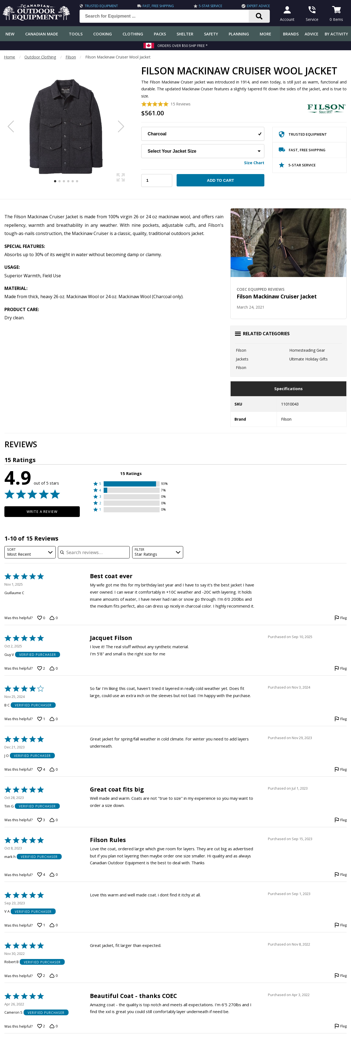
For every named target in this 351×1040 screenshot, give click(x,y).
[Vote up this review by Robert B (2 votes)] (41, 975)
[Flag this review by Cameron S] (341, 1026)
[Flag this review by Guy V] (341, 668)
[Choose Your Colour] (202, 134)
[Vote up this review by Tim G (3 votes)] (41, 820)
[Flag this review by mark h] (341, 874)
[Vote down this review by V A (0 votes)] (53, 925)
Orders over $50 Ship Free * (182, 45)
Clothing (133, 34)
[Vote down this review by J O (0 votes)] (53, 769)
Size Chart (254, 162)
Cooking (102, 34)
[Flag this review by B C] (341, 719)
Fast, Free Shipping (158, 6)
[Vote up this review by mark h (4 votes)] (41, 874)
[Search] (259, 16)
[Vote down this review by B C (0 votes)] (53, 719)
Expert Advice (258, 6)
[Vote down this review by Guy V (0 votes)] (53, 668)
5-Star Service (210, 6)
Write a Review (42, 511)
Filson (71, 57)
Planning (239, 34)
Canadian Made (41, 34)
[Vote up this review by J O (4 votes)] (41, 769)
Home (9, 57)
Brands (291, 34)
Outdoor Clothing (40, 57)
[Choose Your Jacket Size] (202, 151)
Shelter (185, 34)
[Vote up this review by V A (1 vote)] (41, 925)
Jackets (242, 359)
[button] (131, 484)
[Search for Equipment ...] (168, 16)
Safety (211, 34)
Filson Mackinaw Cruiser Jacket (277, 296)
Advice (311, 34)
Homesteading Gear (307, 350)
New (10, 34)
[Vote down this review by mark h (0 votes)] (53, 874)
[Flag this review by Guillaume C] (341, 618)
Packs (160, 34)
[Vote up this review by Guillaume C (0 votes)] (41, 618)
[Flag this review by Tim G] (341, 820)
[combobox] (30, 552)
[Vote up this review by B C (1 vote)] (41, 719)
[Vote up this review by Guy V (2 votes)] (41, 668)
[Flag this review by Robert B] (341, 975)
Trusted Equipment (101, 6)
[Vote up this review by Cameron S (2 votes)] (41, 1026)
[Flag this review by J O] (341, 769)
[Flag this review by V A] (341, 925)
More (265, 34)
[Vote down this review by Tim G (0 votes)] (53, 820)
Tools (76, 34)
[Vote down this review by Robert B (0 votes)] (53, 975)
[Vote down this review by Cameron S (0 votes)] (53, 1026)
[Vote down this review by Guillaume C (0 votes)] (53, 618)
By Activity (336, 34)
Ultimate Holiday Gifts (308, 359)
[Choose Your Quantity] (156, 180)
